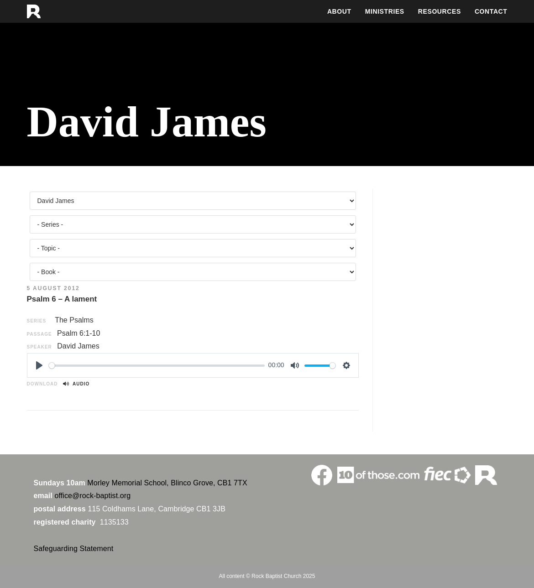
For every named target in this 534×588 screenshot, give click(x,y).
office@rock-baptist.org (92, 496)
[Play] (39, 365)
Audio (76, 383)
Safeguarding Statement (74, 548)
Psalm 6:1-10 (78, 333)
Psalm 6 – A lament (62, 299)
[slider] (157, 365)
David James (78, 346)
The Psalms (74, 320)
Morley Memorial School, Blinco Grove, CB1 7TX (167, 483)
